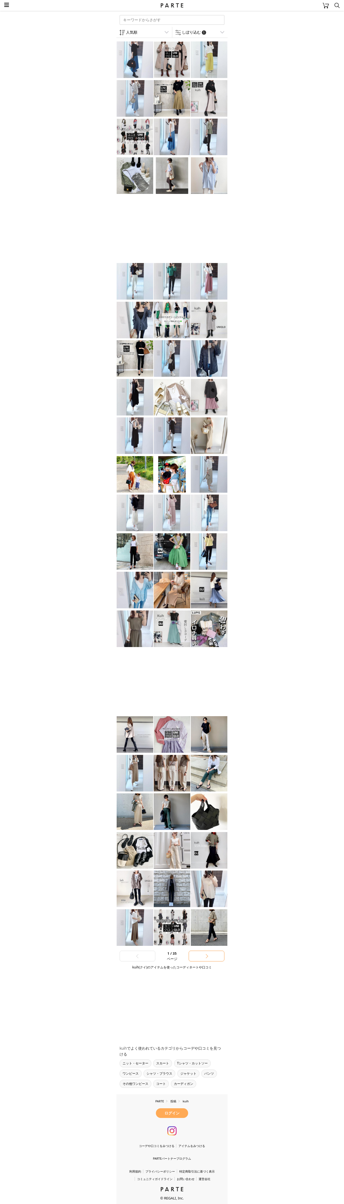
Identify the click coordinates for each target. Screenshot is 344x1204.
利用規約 (135, 1171)
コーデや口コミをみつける (156, 1146)
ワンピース (131, 1073)
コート (161, 1083)
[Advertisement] (159, 229)
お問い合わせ (186, 1179)
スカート (162, 1063)
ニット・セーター (135, 1063)
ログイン (172, 1113)
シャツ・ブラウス (159, 1073)
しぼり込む (194, 32)
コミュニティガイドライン (155, 1179)
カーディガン (183, 1083)
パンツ (209, 1073)
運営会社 (204, 1179)
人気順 (131, 32)
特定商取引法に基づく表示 (197, 1171)
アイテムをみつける (191, 1146)
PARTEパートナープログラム (172, 1158)
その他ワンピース (135, 1083)
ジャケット (188, 1073)
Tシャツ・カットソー (192, 1063)
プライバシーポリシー (160, 1171)
